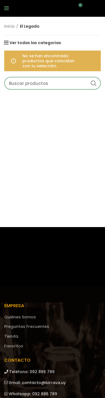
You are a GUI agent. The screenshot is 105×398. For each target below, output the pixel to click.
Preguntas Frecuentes (26, 326)
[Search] (52, 83)
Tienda (11, 336)
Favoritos (13, 346)
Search (93, 83)
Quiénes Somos (20, 317)
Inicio (9, 26)
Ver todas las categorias (35, 43)
